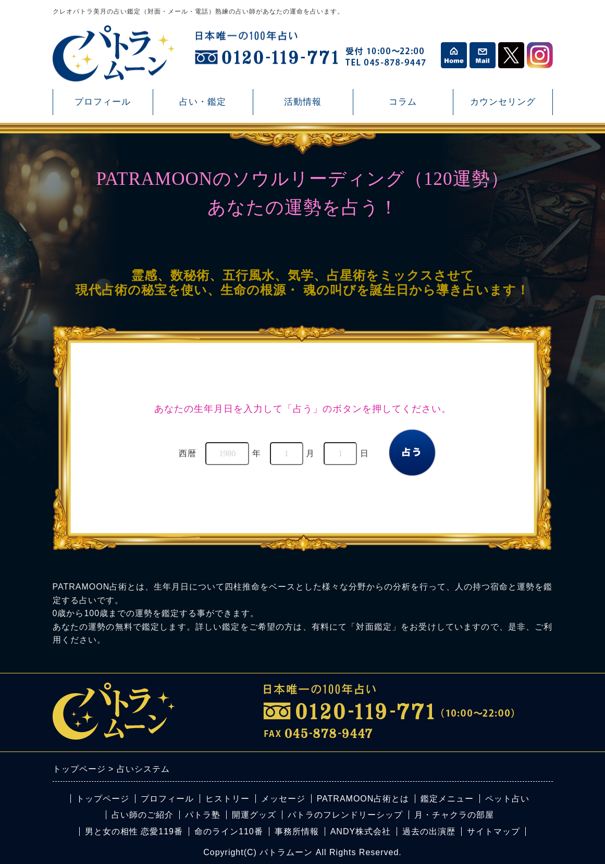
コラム (403, 106)
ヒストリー (227, 798)
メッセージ (283, 798)
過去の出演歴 (428, 831)
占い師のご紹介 (143, 814)
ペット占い (507, 798)
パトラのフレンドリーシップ (345, 814)
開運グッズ (254, 814)
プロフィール (103, 102)
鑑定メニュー (447, 798)
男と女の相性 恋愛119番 (134, 831)
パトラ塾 (202, 814)
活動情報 (303, 106)
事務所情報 (297, 831)
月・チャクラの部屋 (454, 814)
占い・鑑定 (203, 106)
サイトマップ (493, 831)
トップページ (102, 798)
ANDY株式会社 (360, 831)
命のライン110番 (228, 831)
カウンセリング (503, 106)
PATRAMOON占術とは (363, 798)
